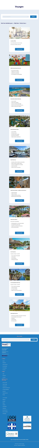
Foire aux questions (5, 411)
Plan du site (15, 445)
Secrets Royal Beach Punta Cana (15, 282)
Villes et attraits (19, 336)
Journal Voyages (5, 397)
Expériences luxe (4, 379)
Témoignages (4, 413)
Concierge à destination (6, 389)
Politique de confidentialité (21, 445)
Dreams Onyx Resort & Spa (14, 129)
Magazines (4, 399)
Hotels (3, 373)
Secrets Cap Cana (13, 251)
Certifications (4, 408)
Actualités (4, 401)
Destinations (4, 362)
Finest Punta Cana (13, 159)
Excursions (4, 369)
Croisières (3, 358)
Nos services (4, 380)
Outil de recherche (5, 364)
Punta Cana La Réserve (14, 219)
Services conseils (5, 382)
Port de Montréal (5, 366)
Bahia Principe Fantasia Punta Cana (16, 68)
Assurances (4, 391)
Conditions (4, 404)
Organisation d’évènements (6, 387)
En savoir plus (19, 49)
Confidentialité (4, 406)
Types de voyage (5, 384)
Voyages (3, 371)
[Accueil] (19, 345)
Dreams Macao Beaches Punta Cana (16, 98)
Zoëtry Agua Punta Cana (14, 313)
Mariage (4, 394)
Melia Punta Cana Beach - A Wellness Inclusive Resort (18, 190)
